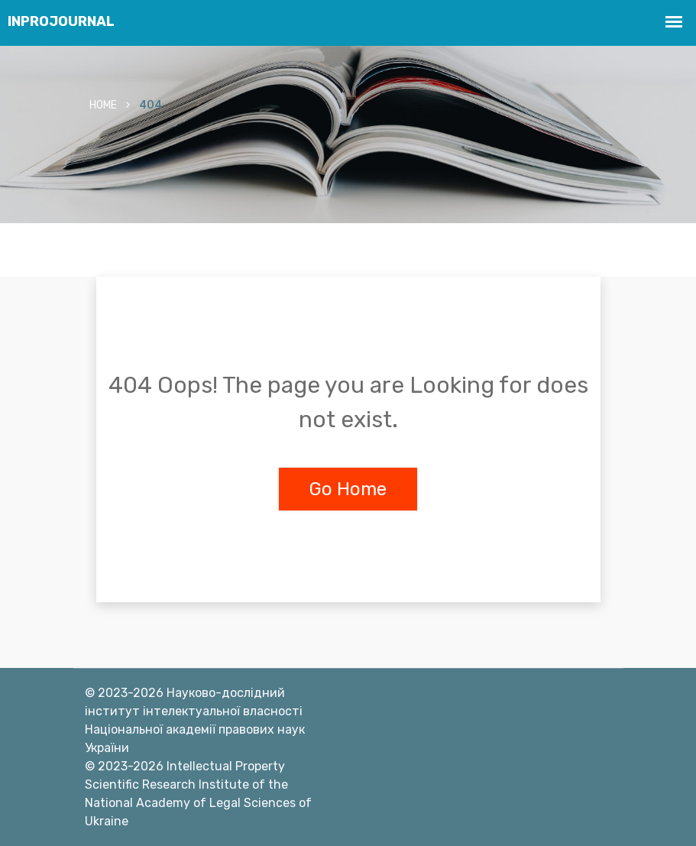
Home (103, 105)
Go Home (348, 489)
